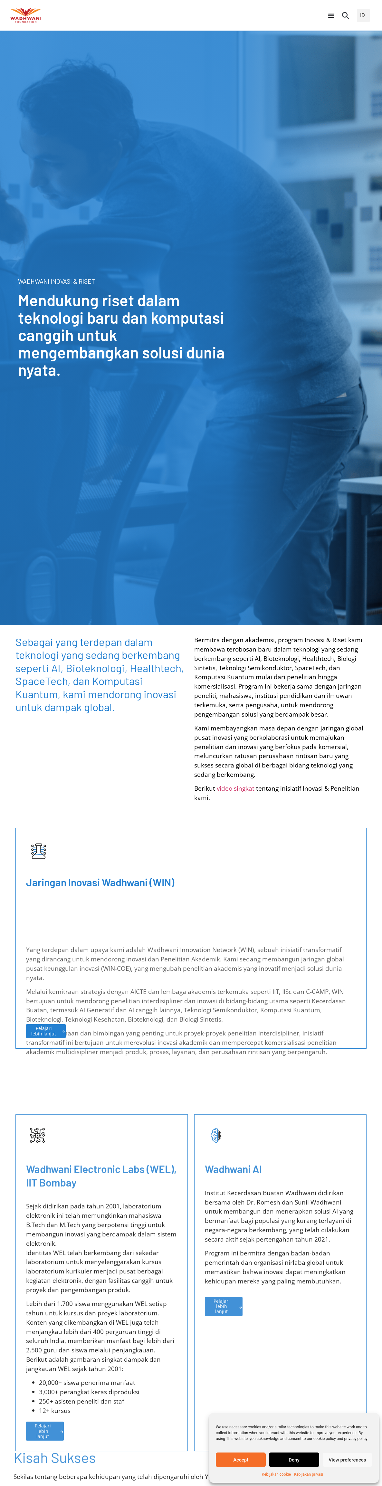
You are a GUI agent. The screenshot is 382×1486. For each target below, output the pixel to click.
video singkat (235, 788)
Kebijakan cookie (276, 1474)
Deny (294, 1460)
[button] (345, 15)
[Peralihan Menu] (331, 15)
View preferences (347, 1460)
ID (362, 15)
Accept (240, 1460)
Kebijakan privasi (308, 1474)
